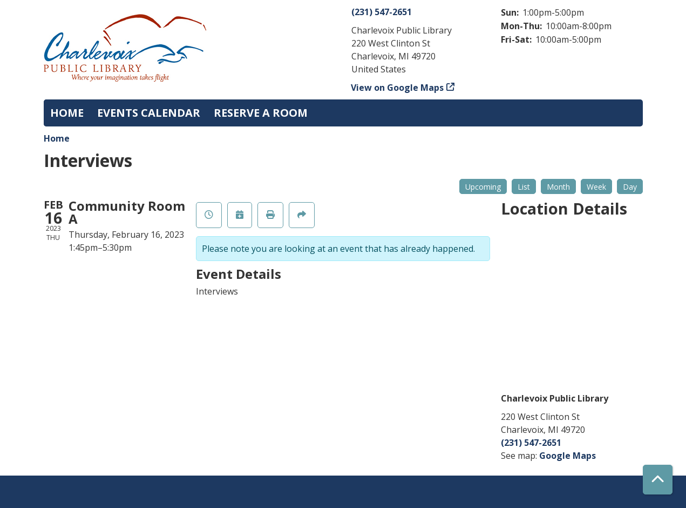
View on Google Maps (397, 87)
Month (558, 187)
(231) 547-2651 (381, 12)
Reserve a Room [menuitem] (261, 112)
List (524, 187)
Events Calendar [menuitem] (148, 112)
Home (57, 138)
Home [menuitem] (67, 112)
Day (630, 187)
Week (596, 187)
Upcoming (483, 187)
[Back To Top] (658, 479)
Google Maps (567, 456)
